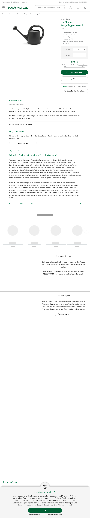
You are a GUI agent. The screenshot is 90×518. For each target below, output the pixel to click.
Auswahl (67, 49)
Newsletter (24, 2)
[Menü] (3, 7)
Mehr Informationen (55, 514)
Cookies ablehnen (34, 514)
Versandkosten (82, 65)
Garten (13, 14)
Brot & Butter (15, 2)
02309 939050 (48, 239)
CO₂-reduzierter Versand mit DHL (74, 67)
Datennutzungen (30, 498)
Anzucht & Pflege (22, 14)
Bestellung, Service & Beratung (73, 2)
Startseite (5, 14)
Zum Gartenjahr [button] (63, 279)
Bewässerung (34, 14)
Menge (68, 55)
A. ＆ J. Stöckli (27, 125)
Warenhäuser (6, 2)
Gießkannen (44, 14)
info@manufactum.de (76, 239)
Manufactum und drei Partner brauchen (29, 496)
